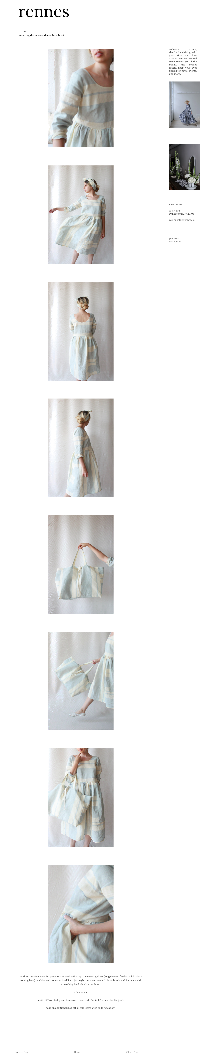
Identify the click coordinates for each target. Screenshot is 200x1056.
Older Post (132, 1052)
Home (77, 1052)
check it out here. (90, 984)
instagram (175, 241)
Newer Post (22, 1052)
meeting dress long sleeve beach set (41, 35)
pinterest (174, 238)
